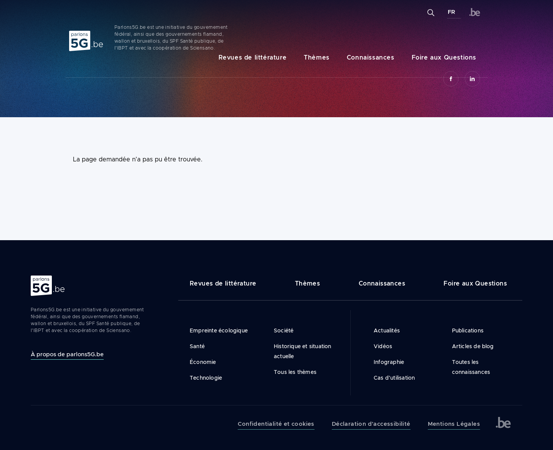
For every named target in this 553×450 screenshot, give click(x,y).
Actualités (387, 330)
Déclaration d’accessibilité (371, 424)
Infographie (389, 362)
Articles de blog (473, 346)
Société (283, 330)
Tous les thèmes (295, 372)
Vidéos (383, 346)
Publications (467, 330)
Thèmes (316, 57)
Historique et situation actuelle (302, 351)
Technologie (206, 377)
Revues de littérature (253, 57)
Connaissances (370, 57)
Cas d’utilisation (394, 377)
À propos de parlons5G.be (67, 354)
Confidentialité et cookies (276, 424)
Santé (197, 346)
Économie (203, 362)
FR (451, 12)
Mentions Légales (454, 424)
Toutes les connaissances (471, 367)
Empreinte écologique (219, 330)
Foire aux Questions (444, 57)
